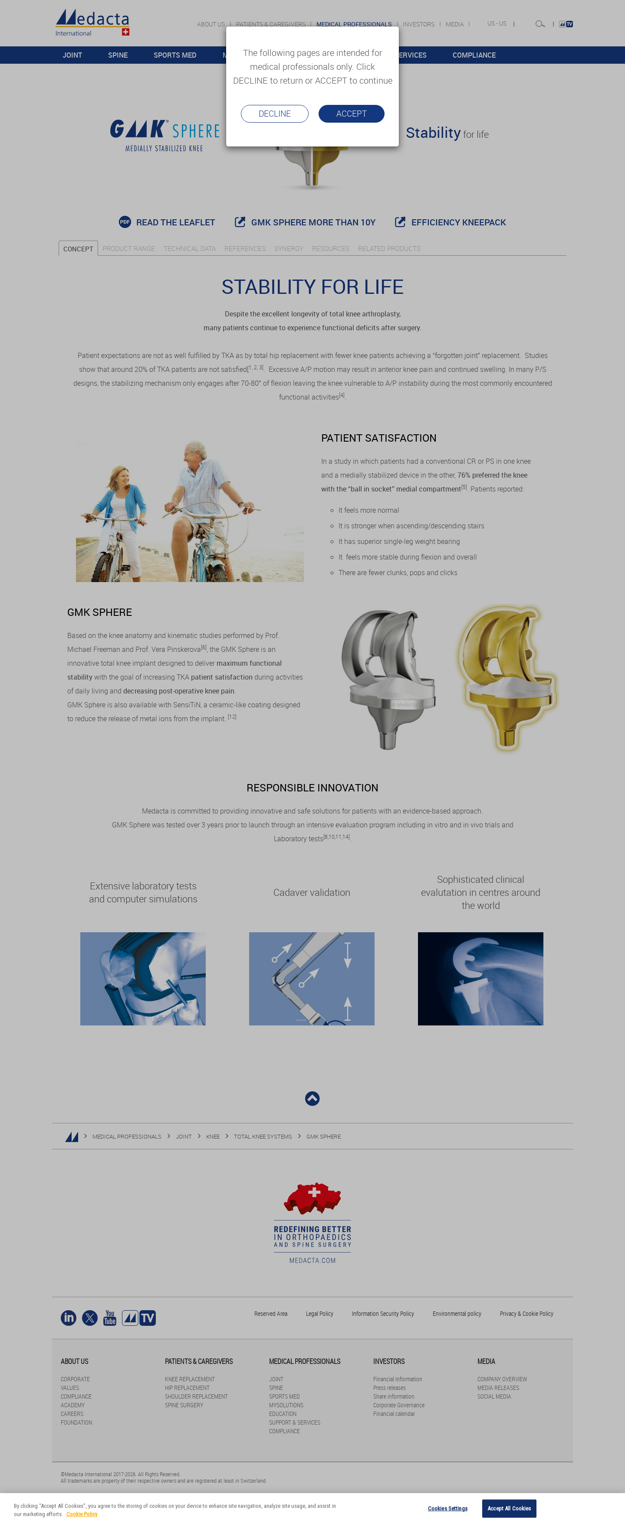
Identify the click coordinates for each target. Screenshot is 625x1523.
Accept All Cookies (509, 1508)
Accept (351, 113)
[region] (312, 1508)
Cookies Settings (447, 1508)
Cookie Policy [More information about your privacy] (81, 1514)
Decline (275, 113)
